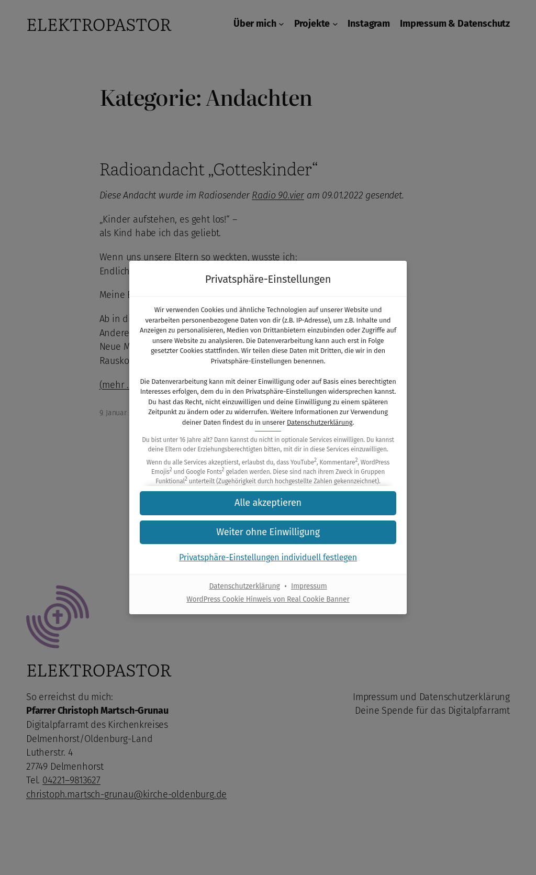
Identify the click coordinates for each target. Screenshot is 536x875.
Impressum (309, 586)
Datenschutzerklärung (319, 422)
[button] (268, 503)
